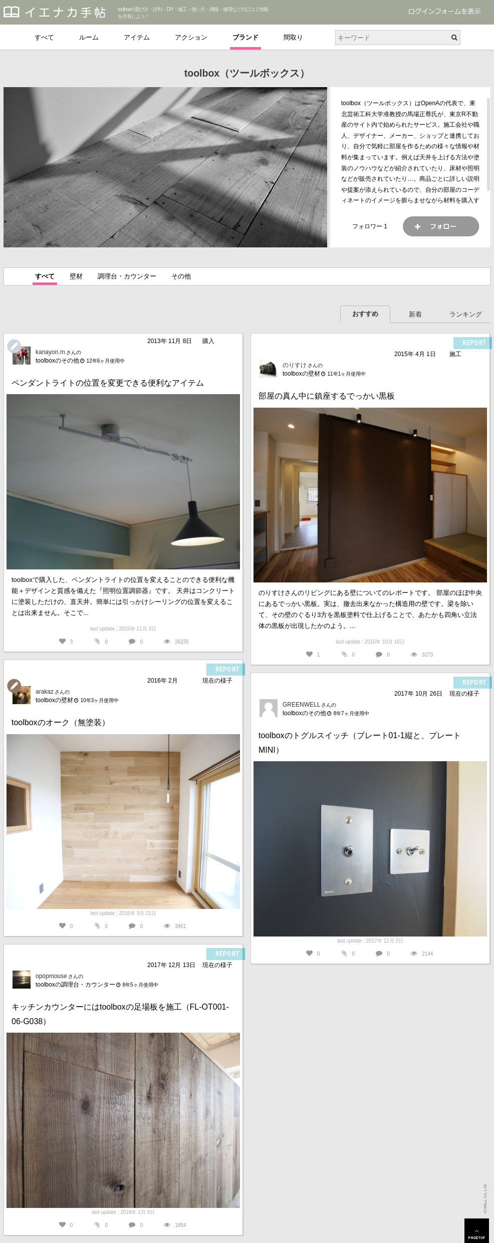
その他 (181, 276)
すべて (44, 37)
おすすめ (365, 314)
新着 (415, 314)
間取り (293, 37)
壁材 (76, 276)
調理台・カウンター (127, 276)
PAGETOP (476, 1230)
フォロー (440, 226)
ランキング (465, 314)
